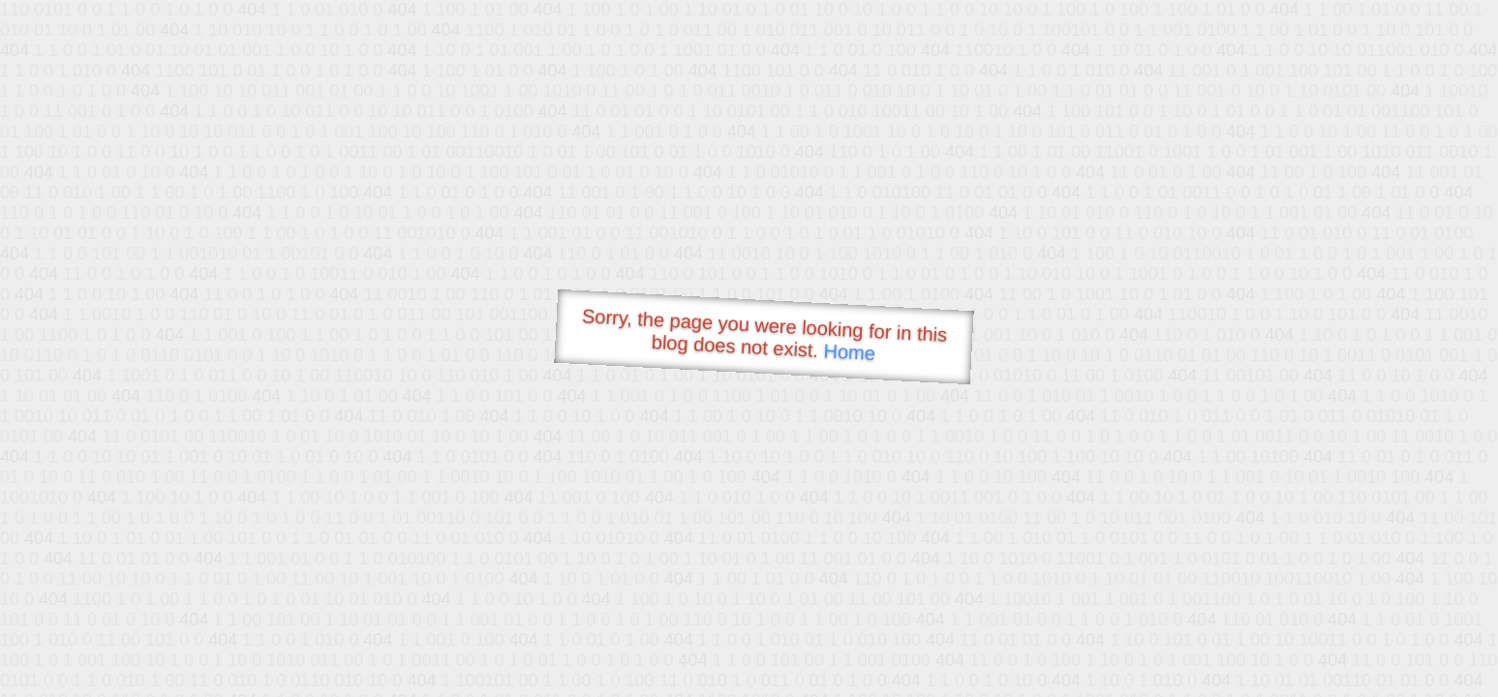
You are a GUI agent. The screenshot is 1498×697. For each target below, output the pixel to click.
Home (849, 352)
